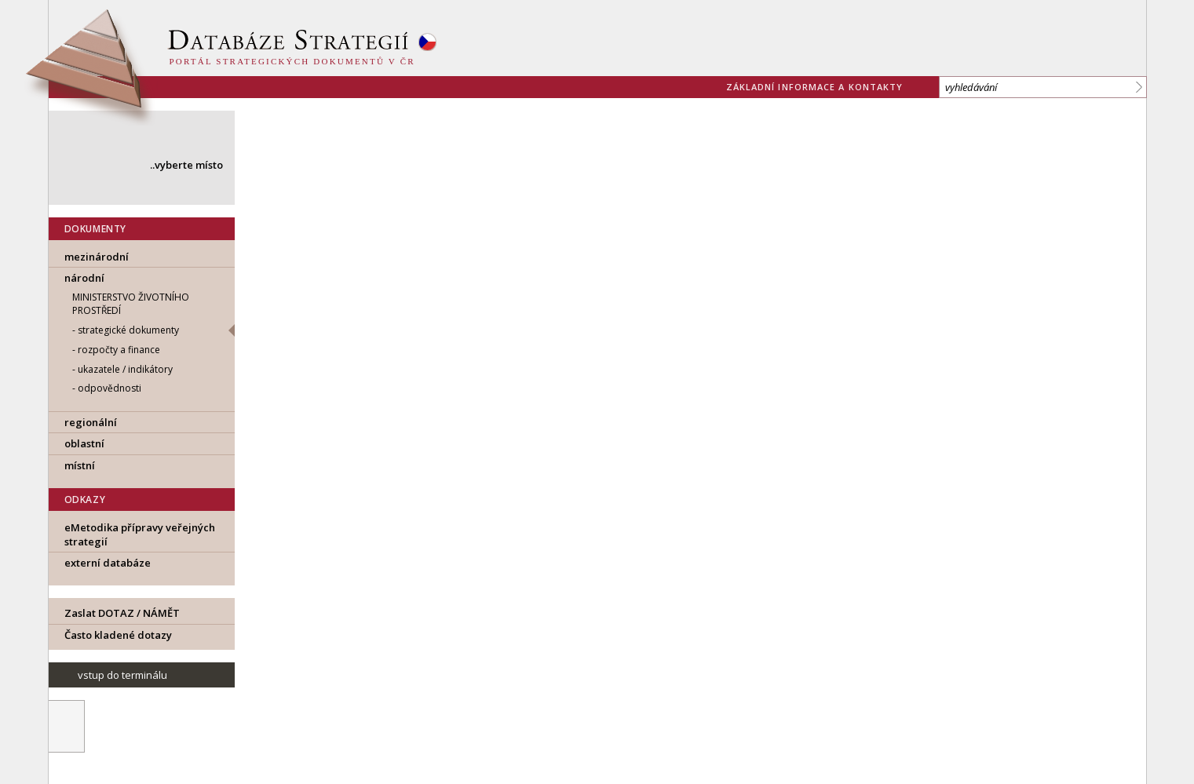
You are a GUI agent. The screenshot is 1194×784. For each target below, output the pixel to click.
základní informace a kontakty (815, 87)
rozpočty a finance (119, 349)
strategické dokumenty (128, 330)
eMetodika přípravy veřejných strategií (139, 534)
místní (79, 465)
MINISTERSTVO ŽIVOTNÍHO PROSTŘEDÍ (130, 303)
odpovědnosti (109, 388)
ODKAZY (85, 499)
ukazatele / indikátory (125, 369)
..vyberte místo (186, 165)
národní (84, 278)
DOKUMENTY (95, 228)
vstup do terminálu (122, 675)
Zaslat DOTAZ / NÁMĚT (122, 613)
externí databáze (107, 563)
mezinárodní (96, 257)
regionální (90, 422)
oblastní (84, 443)
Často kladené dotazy (118, 635)
